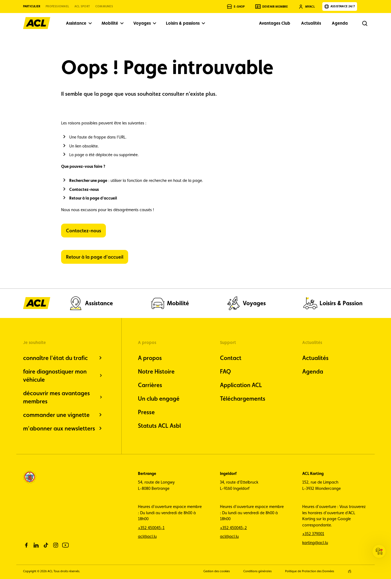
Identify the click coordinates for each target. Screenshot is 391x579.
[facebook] (26, 545)
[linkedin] (36, 545)
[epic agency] (350, 571)
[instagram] (55, 545)
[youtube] (65, 545)
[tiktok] (46, 545)
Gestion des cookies (216, 571)
